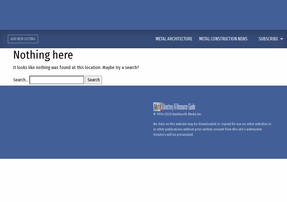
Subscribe (268, 39)
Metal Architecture (174, 39)
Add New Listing (22, 38)
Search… (20, 79)
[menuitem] (177, 39)
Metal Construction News (223, 39)
